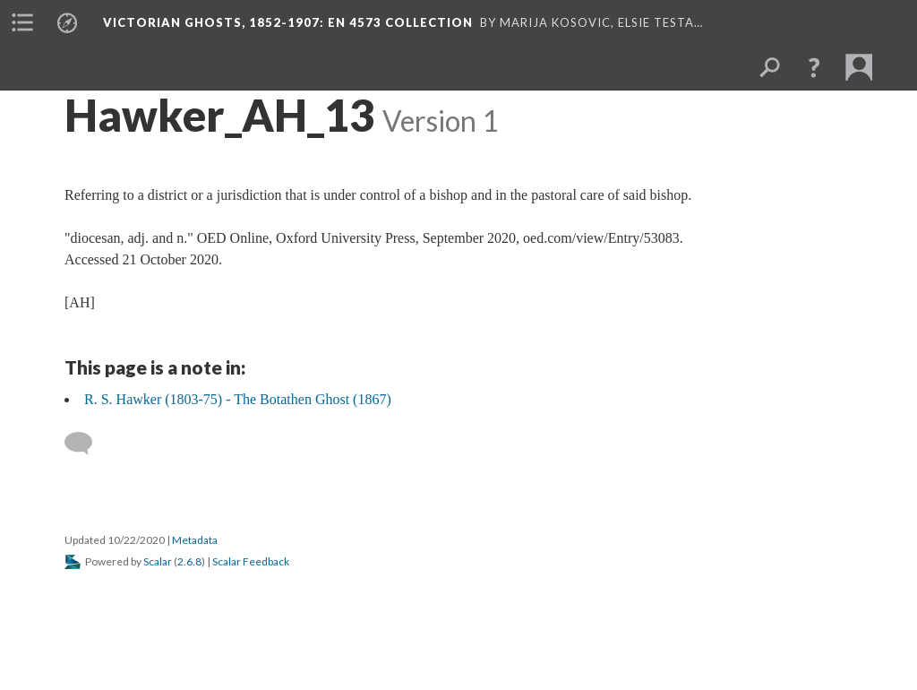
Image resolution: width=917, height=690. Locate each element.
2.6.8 (189, 561)
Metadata (195, 540)
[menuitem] (22, 22)
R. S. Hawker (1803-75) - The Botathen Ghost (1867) (237, 399)
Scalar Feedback (250, 561)
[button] (814, 67)
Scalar (157, 561)
